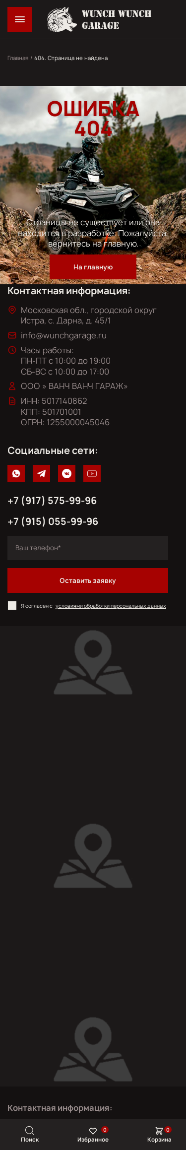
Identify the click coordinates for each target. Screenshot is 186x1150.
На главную (93, 266)
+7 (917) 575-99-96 (52, 500)
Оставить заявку (88, 580)
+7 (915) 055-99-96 (52, 521)
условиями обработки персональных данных (111, 605)
